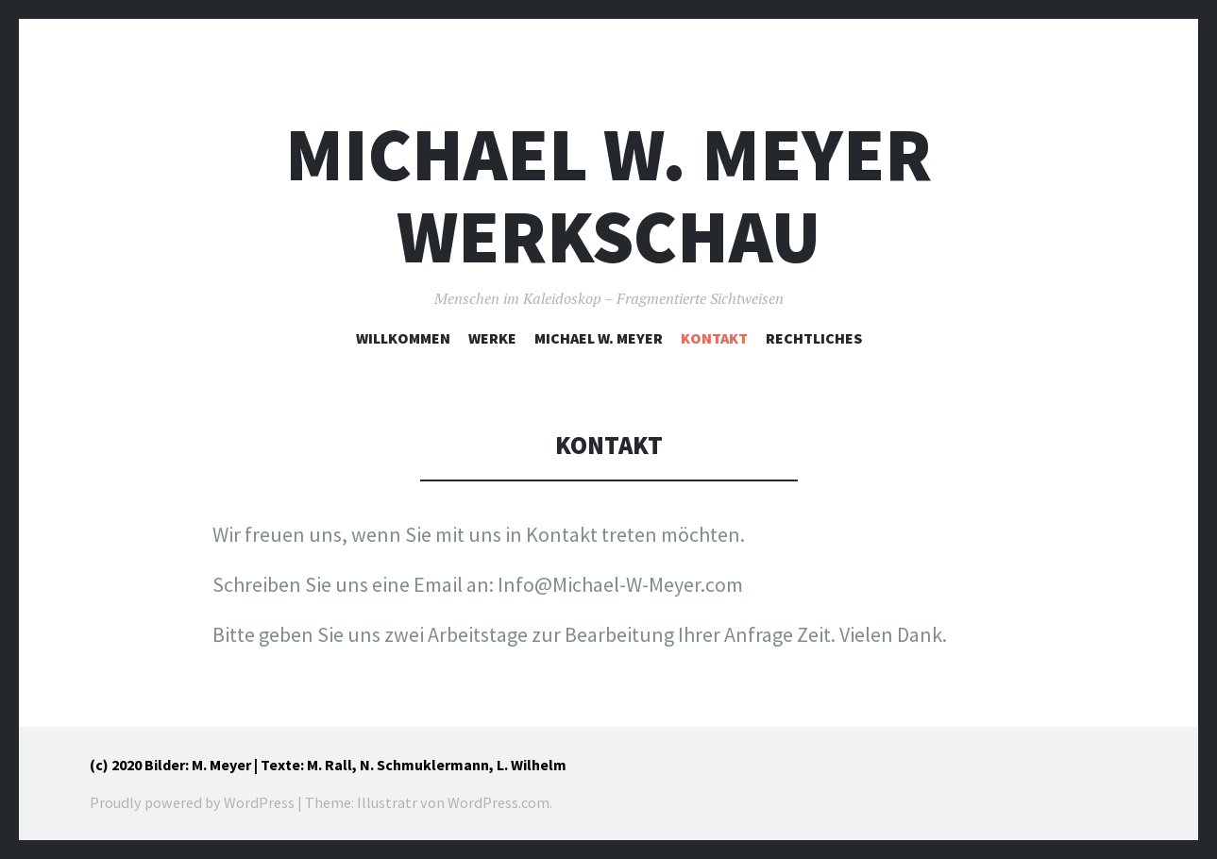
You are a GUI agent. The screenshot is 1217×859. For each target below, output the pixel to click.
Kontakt (714, 337)
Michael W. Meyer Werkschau (608, 195)
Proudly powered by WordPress (192, 802)
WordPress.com (498, 802)
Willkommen (403, 337)
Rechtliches (814, 337)
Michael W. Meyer (598, 337)
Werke (492, 337)
